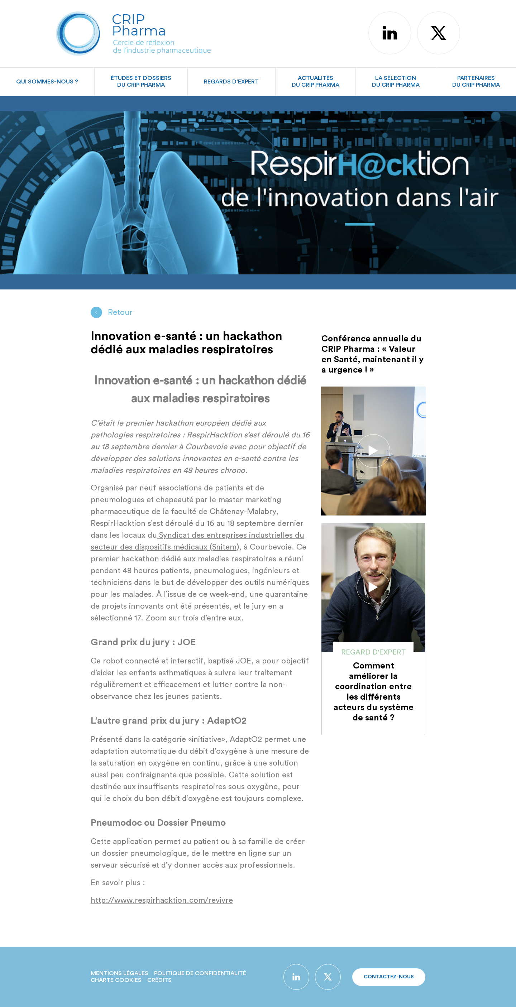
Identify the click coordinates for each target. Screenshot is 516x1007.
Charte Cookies (116, 980)
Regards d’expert (231, 82)
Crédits (159, 980)
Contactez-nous (389, 976)
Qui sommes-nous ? (47, 82)
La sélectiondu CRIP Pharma (396, 81)
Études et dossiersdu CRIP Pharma (141, 81)
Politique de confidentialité (200, 973)
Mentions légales (119, 973)
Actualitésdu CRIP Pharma (315, 81)
